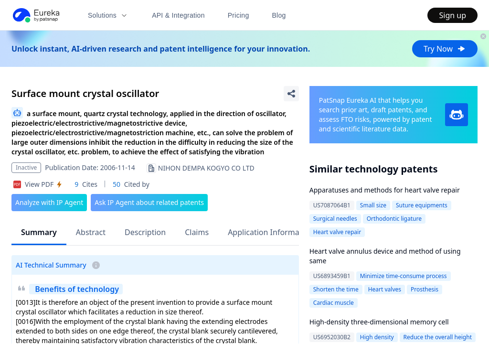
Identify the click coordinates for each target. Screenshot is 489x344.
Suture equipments (421, 205)
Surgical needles (335, 219)
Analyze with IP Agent (49, 202)
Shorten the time (336, 289)
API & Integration (178, 15)
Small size (373, 205)
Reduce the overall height (438, 337)
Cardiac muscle (333, 303)
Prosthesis (424, 289)
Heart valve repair (337, 232)
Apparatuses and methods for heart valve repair (384, 189)
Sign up (452, 15)
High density (377, 337)
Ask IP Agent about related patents (149, 202)
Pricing (238, 15)
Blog (279, 15)
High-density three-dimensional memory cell (379, 321)
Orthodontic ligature (394, 219)
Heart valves (384, 289)
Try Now (445, 48)
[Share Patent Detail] (291, 93)
